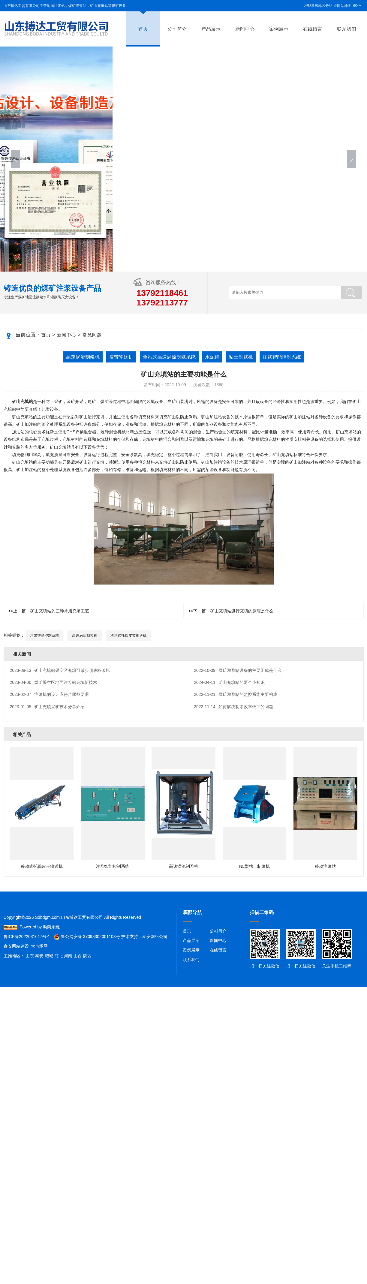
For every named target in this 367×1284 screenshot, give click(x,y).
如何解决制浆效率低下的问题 (233, 706)
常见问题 (92, 334)
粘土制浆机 (241, 356)
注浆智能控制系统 (282, 356)
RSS (310, 6)
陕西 (87, 955)
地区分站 (325, 6)
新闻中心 (244, 29)
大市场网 (39, 946)
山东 (30, 955)
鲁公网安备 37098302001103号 (87, 936)
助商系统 (51, 927)
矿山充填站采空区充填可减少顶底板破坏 (60, 670)
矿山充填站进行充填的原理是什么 (230, 611)
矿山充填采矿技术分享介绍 (47, 706)
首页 (143, 29)
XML (360, 6)
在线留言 (312, 29)
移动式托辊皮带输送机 (128, 635)
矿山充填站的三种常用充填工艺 (48, 611)
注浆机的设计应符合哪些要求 (49, 694)
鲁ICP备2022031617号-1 (27, 936)
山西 (78, 955)
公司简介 (177, 29)
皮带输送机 (121, 356)
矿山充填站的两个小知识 (229, 682)
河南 (68, 955)
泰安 (39, 955)
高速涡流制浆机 (83, 356)
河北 (58, 955)
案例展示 (278, 29)
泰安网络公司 (154, 936)
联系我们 (346, 29)
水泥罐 (212, 356)
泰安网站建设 (16, 946)
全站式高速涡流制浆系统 (169, 356)
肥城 (49, 955)
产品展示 (211, 29)
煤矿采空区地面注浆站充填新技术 (54, 682)
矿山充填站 (22, 401)
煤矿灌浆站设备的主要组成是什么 (237, 670)
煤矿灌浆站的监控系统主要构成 (235, 694)
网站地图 (344, 6)
